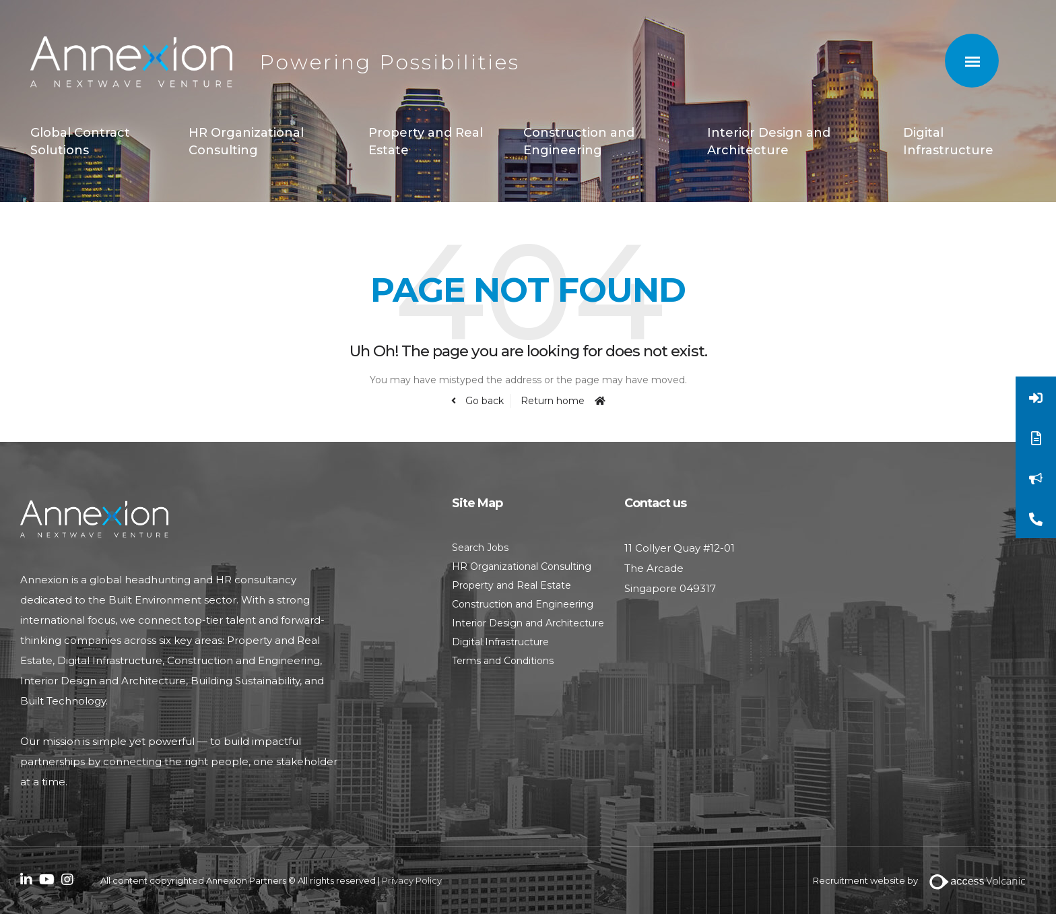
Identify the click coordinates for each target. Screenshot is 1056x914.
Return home (553, 401)
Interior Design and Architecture (768, 141)
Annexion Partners (131, 62)
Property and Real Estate (425, 141)
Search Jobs (480, 548)
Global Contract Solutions (80, 141)
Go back (483, 401)
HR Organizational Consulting (246, 141)
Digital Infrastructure (948, 141)
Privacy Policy (412, 880)
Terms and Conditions (503, 661)
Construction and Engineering (578, 141)
